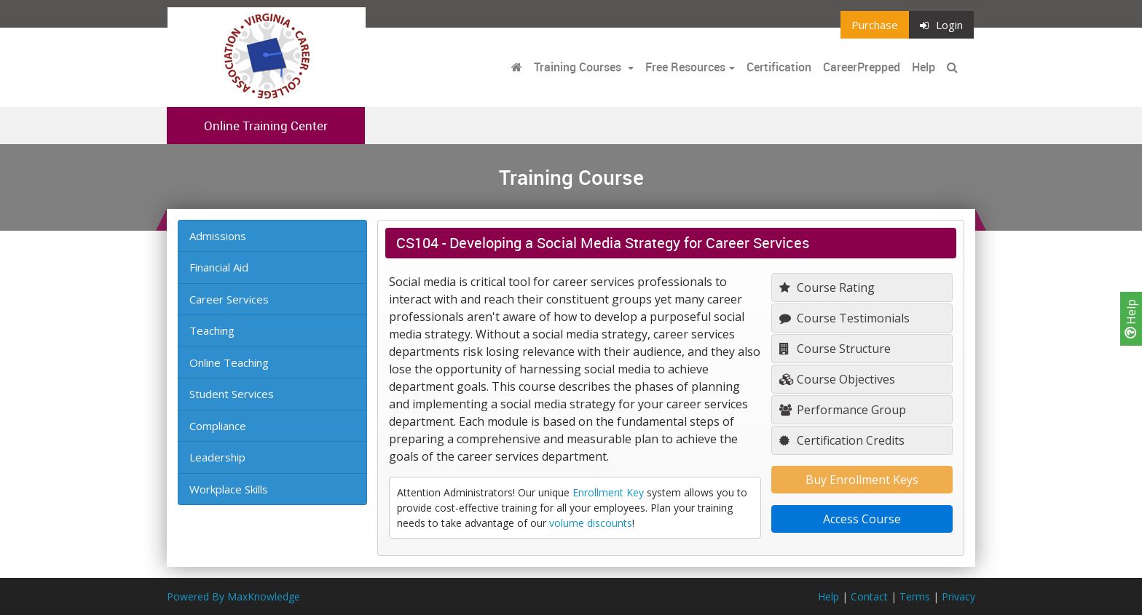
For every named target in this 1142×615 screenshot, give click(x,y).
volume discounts (590, 523)
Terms (914, 596)
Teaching (212, 330)
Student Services (231, 393)
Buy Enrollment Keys (862, 480)
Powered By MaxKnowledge (233, 596)
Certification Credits (842, 440)
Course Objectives (837, 379)
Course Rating (827, 287)
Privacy (958, 596)
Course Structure (835, 349)
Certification (779, 67)
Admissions (217, 236)
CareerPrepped (861, 67)
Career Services (229, 299)
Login (941, 24)
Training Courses (579, 67)
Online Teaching (229, 362)
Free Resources (685, 67)
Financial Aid (218, 267)
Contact (869, 596)
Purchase (874, 24)
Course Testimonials (844, 318)
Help (1131, 318)
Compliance (217, 425)
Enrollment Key (608, 492)
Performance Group (842, 410)
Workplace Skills (228, 489)
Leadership (217, 457)
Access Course (862, 519)
